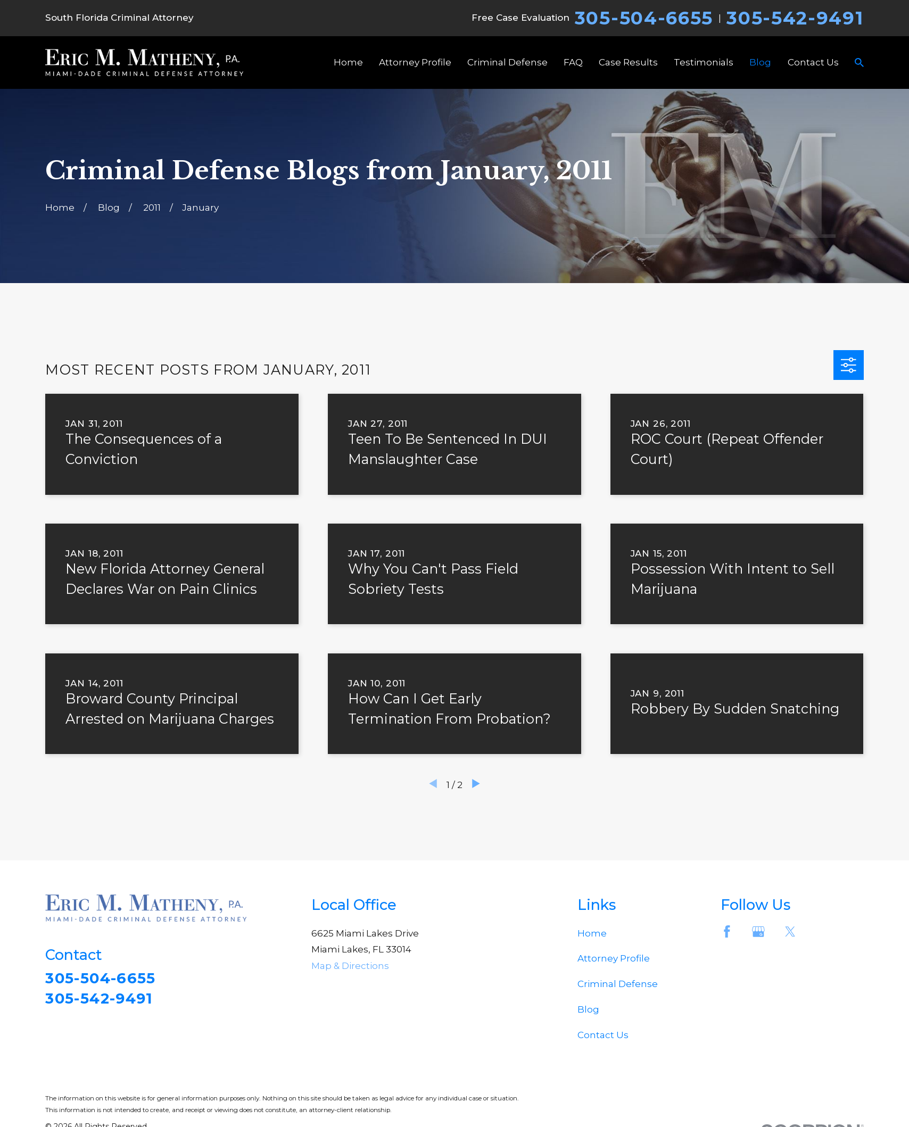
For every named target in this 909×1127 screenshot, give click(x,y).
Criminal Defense (617, 984)
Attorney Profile (613, 958)
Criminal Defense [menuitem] (507, 62)
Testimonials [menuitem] (703, 62)
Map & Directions (350, 965)
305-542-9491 (794, 18)
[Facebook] (727, 931)
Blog (588, 1009)
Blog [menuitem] (760, 62)
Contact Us (603, 1035)
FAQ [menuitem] (573, 62)
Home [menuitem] (348, 62)
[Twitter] (790, 931)
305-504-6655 (644, 18)
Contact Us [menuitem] (813, 62)
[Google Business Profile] (758, 931)
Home (592, 933)
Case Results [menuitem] (628, 62)
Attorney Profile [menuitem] (415, 62)
